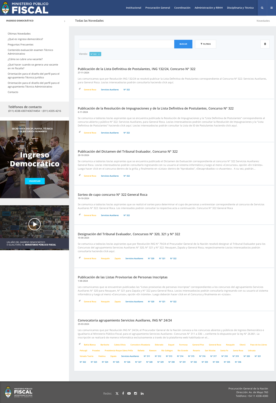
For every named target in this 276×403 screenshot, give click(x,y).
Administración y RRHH (209, 7)
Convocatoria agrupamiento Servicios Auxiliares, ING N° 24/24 (125, 320)
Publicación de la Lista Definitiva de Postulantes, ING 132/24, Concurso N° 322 (136, 69)
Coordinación (182, 7)
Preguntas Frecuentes (20, 44)
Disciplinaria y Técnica (240, 7)
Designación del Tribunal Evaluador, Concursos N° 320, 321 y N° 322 (129, 234)
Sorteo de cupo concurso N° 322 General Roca (112, 194)
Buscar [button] (183, 44)
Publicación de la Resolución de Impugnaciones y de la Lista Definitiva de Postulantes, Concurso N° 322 (156, 108)
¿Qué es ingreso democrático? (25, 39)
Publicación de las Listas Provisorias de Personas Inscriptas (123, 277)
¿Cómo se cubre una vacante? (25, 59)
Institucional (133, 7)
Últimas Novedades (19, 33)
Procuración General (157, 7)
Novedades (263, 20)
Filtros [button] (205, 44)
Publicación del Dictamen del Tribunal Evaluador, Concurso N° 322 (128, 151)
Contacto (13, 92)
